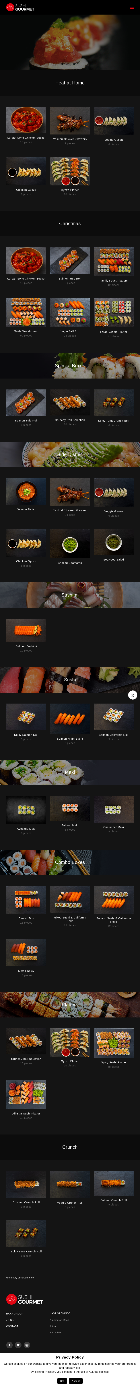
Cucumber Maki (113, 827)
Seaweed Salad (113, 559)
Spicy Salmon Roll (26, 734)
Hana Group (14, 1313)
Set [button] (62, 1381)
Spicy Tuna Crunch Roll (113, 420)
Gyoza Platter (70, 189)
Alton (53, 1326)
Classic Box (26, 918)
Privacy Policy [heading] (70, 1357)
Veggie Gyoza (113, 139)
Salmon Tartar (26, 509)
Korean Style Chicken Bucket (26, 137)
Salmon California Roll (113, 734)
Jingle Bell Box (70, 331)
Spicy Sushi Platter (113, 1062)
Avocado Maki (26, 828)
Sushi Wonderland (26, 331)
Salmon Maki (70, 825)
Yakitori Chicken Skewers (70, 138)
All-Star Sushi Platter (26, 1113)
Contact (12, 1326)
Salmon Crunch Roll (113, 1200)
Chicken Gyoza (26, 189)
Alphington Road (59, 1320)
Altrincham (56, 1332)
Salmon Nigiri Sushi (70, 738)
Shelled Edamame (70, 562)
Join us (11, 1320)
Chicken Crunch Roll (26, 1202)
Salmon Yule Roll (70, 278)
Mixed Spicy (26, 970)
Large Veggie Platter (113, 331)
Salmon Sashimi (26, 646)
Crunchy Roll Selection (70, 419)
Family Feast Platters (114, 280)
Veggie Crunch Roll (70, 1202)
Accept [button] (76, 1381)
